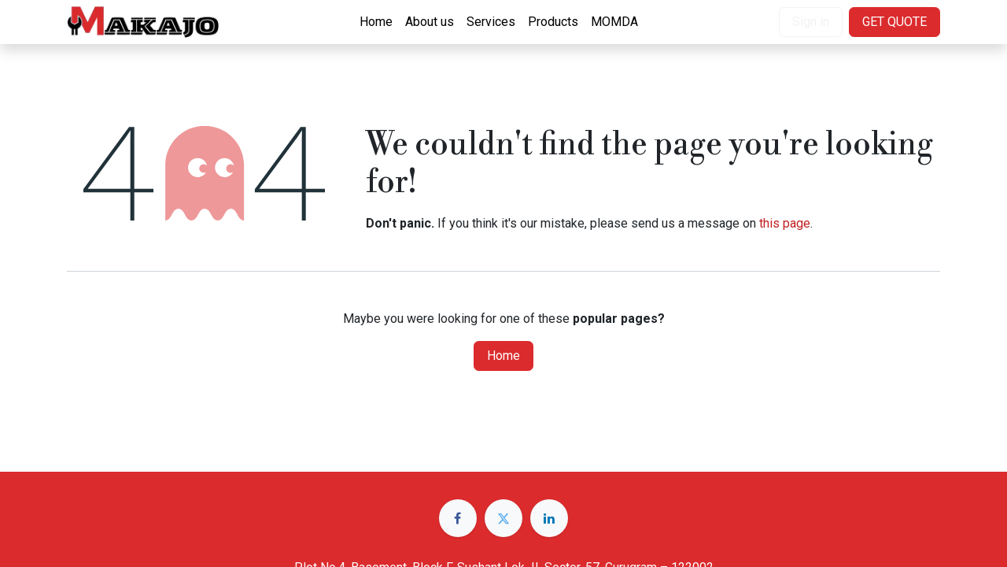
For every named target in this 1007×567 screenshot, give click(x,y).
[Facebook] (458, 518)
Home (503, 355)
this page (784, 223)
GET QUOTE (894, 21)
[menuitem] (376, 22)
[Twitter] (503, 518)
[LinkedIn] (549, 518)
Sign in (810, 21)
